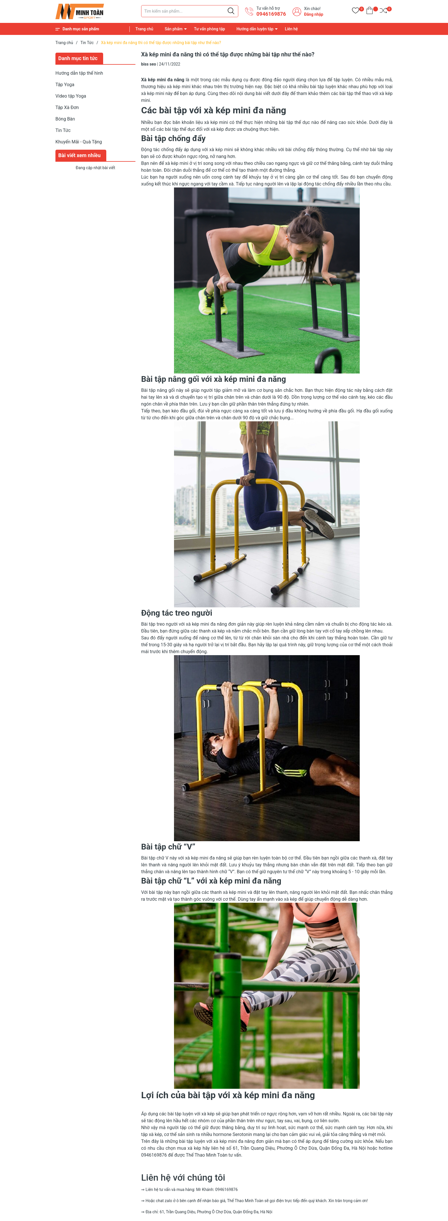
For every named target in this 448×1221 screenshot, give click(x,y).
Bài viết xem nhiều (79, 155)
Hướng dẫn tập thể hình (79, 73)
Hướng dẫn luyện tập (255, 29)
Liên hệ (291, 29)
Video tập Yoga (70, 96)
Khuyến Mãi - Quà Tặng (78, 142)
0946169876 (271, 14)
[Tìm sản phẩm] (189, 11)
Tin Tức (63, 130)
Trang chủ (144, 29)
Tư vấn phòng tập (209, 29)
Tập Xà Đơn (67, 107)
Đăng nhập (313, 14)
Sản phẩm (174, 29)
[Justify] (231, 11)
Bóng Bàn (65, 119)
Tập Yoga (64, 84)
